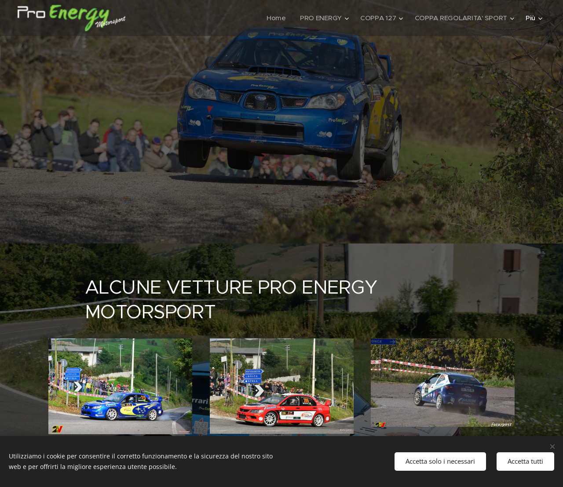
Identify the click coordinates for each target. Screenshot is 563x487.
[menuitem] (273, 18)
